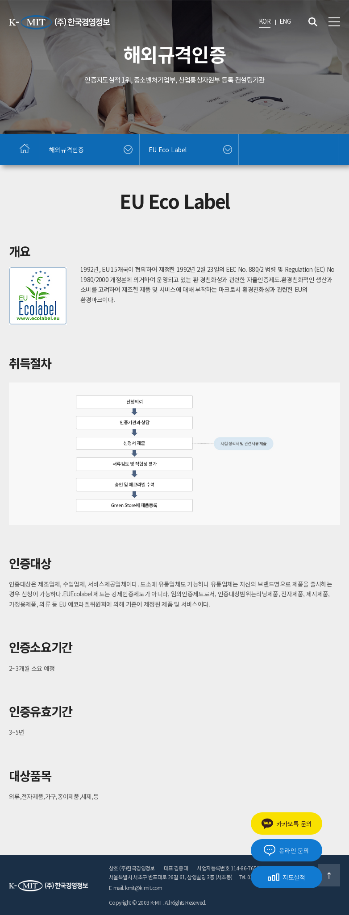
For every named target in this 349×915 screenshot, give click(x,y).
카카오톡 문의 (286, 823)
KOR (264, 21)
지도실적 (286, 877)
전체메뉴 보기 (334, 21)
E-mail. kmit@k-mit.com (135, 887)
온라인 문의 (286, 850)
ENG (285, 21)
